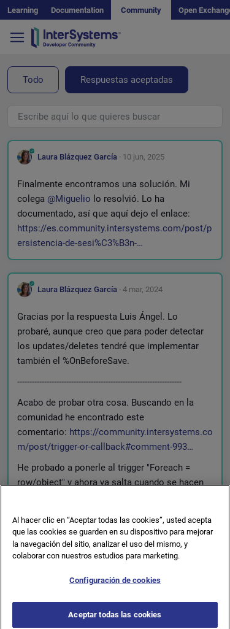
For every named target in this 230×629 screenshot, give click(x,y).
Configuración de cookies (115, 585)
